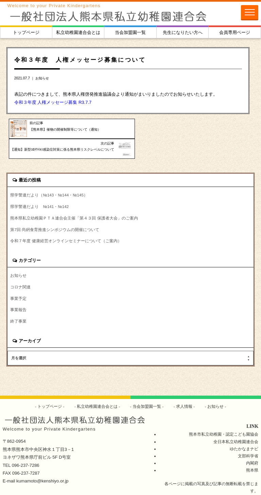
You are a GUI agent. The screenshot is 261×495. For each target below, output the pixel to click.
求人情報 (184, 388)
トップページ (26, 32)
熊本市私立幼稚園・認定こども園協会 (223, 416)
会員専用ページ (234, 32)
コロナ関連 (20, 269)
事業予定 (18, 281)
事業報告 (18, 292)
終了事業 (18, 304)
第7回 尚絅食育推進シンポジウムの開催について (54, 211)
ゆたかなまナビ (244, 431)
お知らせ (42, 78)
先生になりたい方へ (183, 32)
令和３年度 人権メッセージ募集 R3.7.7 (53, 102)
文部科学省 (248, 438)
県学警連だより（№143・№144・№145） (49, 177)
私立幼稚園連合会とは (78, 32)
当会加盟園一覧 (130, 32)
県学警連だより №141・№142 (39, 189)
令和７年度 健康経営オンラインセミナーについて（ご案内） (65, 223)
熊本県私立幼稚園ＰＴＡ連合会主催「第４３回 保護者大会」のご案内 (74, 200)
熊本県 (252, 452)
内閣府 (252, 445)
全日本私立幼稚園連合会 (235, 424)
